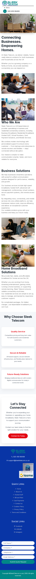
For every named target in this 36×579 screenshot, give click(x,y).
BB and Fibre (18, 498)
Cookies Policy (18, 506)
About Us (18, 492)
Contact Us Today (18, 436)
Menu (7, 7)
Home (18, 489)
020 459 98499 (14, 11)
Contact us (17, 503)
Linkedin (18, 529)
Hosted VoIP (18, 495)
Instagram (18, 532)
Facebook (18, 526)
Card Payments (18, 501)
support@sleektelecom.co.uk (18, 460)
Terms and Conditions (18, 512)
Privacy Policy (18, 509)
